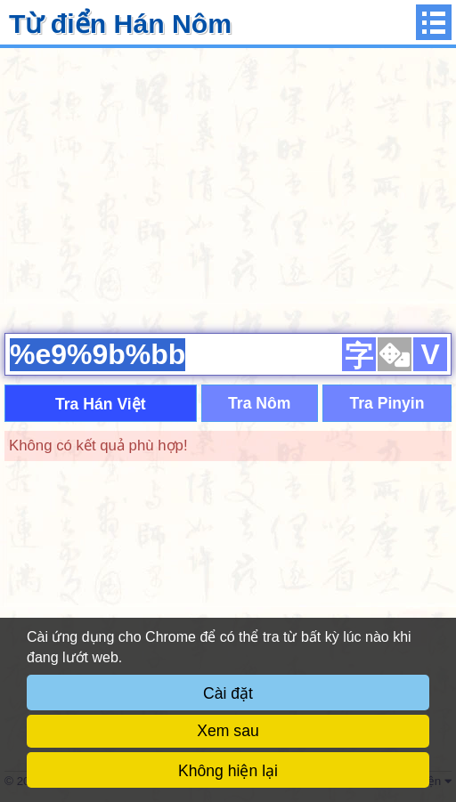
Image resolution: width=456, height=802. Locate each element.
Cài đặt (228, 693)
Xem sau (227, 731)
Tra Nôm (259, 403)
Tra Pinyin (386, 403)
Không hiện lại (228, 771)
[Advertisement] (228, 187)
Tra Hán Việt (100, 404)
